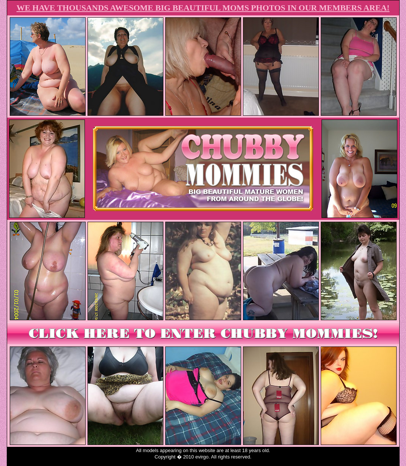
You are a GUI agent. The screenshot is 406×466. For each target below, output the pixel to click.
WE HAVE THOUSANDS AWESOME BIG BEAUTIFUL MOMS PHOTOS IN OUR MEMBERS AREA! (203, 7)
